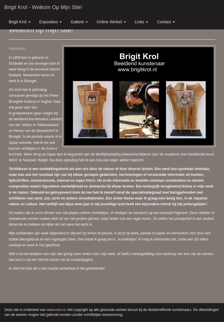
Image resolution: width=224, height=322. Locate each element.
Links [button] (141, 22)
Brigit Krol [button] (20, 22)
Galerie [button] (79, 22)
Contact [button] (166, 22)
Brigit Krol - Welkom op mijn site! (43, 7)
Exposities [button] (50, 22)
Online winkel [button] (111, 22)
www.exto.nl (56, 310)
